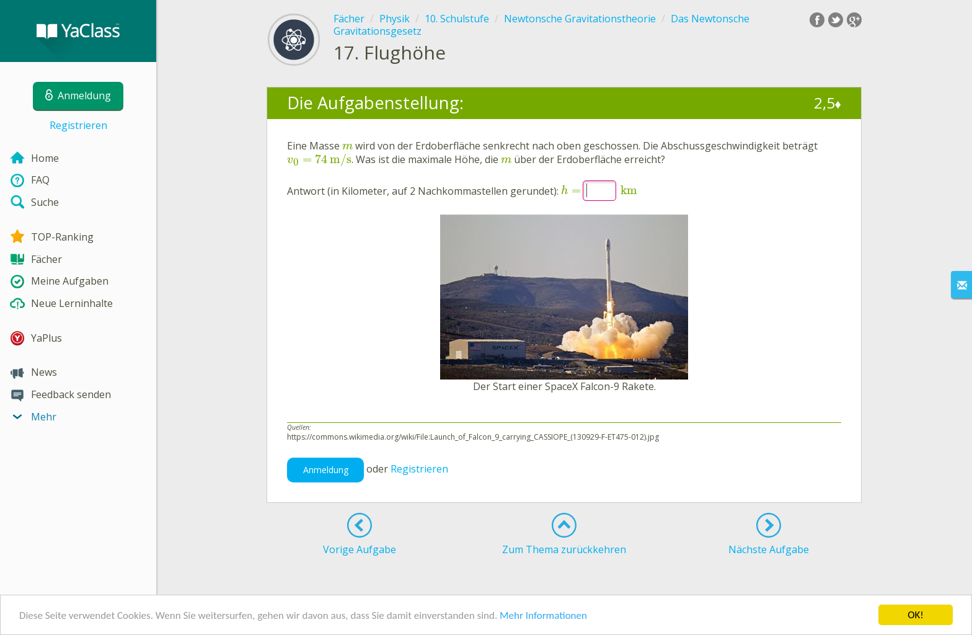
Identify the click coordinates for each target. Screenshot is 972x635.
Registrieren (78, 125)
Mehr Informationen (543, 616)
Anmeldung (325, 470)
